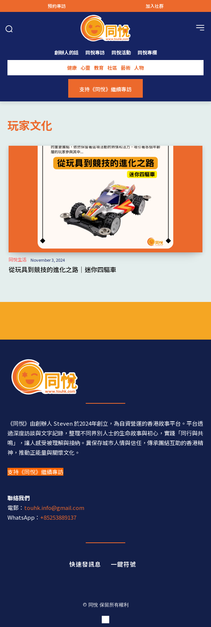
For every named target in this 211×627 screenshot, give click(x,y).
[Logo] (105, 28)
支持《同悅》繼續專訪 (35, 472)
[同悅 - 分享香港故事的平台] (105, 377)
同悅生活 (17, 259)
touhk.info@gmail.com (54, 507)
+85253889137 (58, 517)
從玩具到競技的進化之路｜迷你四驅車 (62, 269)
